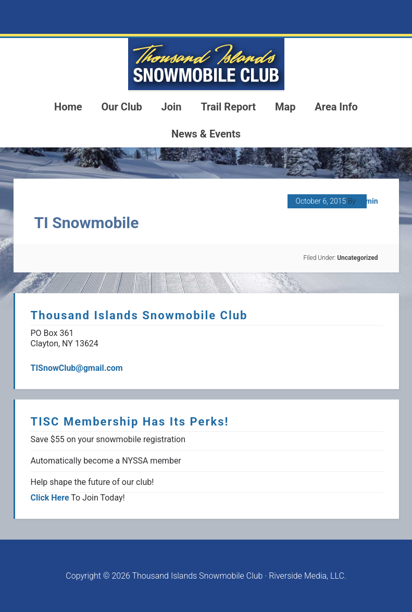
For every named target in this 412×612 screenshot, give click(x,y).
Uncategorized (357, 257)
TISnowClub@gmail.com (77, 368)
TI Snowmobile (86, 223)
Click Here (50, 498)
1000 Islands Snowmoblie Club (206, 64)
